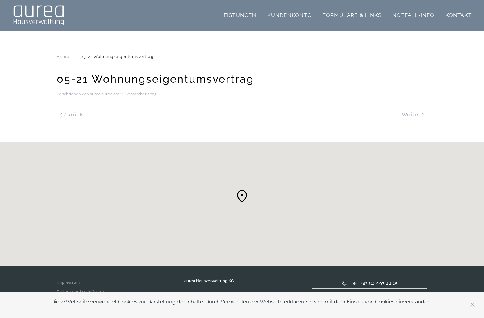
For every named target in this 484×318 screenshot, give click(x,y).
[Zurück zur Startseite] (38, 15)
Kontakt (458, 15)
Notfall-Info (413, 15)
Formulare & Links (352, 15)
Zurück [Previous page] (71, 114)
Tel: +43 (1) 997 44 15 (369, 283)
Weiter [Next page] (413, 114)
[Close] (472, 305)
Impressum (68, 282)
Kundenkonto (289, 15)
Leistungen (238, 15)
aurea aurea (101, 94)
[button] (242, 196)
